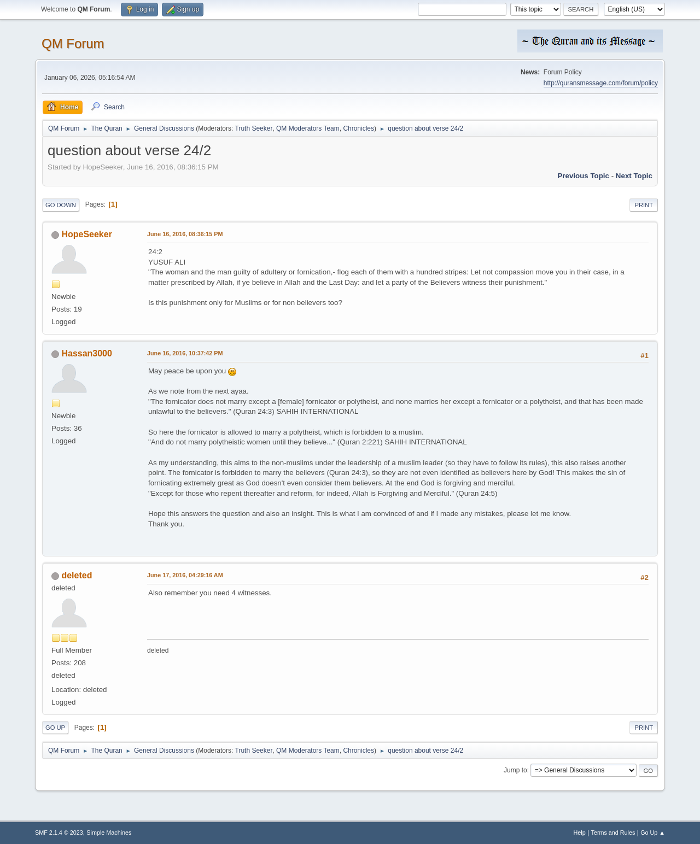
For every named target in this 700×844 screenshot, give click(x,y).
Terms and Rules (613, 832)
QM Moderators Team (308, 128)
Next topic (634, 176)
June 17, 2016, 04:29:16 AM (185, 575)
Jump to (515, 770)
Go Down (60, 205)
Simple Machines (108, 832)
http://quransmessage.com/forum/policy (601, 83)
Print (643, 205)
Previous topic (583, 176)
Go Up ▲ (652, 832)
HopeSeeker (86, 234)
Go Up (55, 727)
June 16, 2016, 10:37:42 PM (185, 353)
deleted (76, 575)
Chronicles (358, 128)
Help (580, 832)
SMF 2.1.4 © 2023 (59, 832)
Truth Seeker (254, 128)
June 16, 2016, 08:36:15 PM (185, 234)
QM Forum (73, 43)
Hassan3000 (86, 353)
